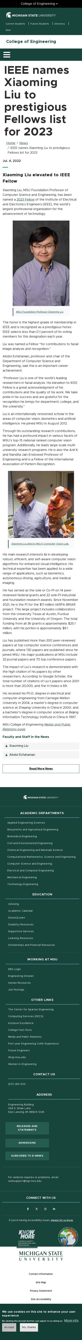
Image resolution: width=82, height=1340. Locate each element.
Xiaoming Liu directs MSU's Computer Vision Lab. (40, 544)
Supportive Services (35, 931)
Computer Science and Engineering (29, 864)
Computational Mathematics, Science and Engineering (43, 856)
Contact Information (41, 1274)
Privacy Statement (41, 1291)
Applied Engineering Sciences (26, 823)
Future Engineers (19, 1050)
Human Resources (34, 982)
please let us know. (62, 1220)
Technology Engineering (22, 884)
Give (8, 30)
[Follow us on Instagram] (45, 1209)
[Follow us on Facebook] (28, 1209)
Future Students (40, 24)
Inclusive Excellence (21, 1023)
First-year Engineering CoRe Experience (33, 1044)
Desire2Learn (31, 917)
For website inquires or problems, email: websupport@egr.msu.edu (33, 1179)
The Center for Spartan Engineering (44, 1009)
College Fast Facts (34, 1029)
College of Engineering (31, 42)
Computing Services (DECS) (40, 1016)
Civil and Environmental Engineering (30, 843)
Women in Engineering (22, 1064)
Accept (9, 1328)
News (23, 143)
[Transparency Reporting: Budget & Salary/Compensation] (61, 1230)
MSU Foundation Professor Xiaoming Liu (39, 312)
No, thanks (29, 1328)
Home (10, 143)
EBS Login (29, 969)
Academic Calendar (35, 910)
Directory (59, 24)
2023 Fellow (26, 199)
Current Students (15, 24)
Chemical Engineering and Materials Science (35, 850)
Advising (13, 904)
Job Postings (30, 989)
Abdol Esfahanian (22, 754)
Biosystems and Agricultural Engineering (43, 829)
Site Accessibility (41, 1299)
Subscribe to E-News (30, 1155)
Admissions (27, 1143)
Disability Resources (35, 924)
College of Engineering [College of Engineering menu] (38, 3)
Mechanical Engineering (22, 877)
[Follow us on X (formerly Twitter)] (37, 1209)
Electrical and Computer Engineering (30, 870)
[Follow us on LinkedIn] (54, 1209)
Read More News (41, 768)
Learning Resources (35, 938)
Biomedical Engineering (22, 836)
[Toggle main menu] (7, 54)
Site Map (41, 1282)
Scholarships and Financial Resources (31, 945)
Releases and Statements (33, 1128)
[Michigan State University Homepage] (41, 1256)
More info (71, 1321)
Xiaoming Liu (18, 746)
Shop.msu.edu (31, 1057)
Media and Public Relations (25, 1037)
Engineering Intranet (35, 975)
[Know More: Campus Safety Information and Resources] (20, 1230)
